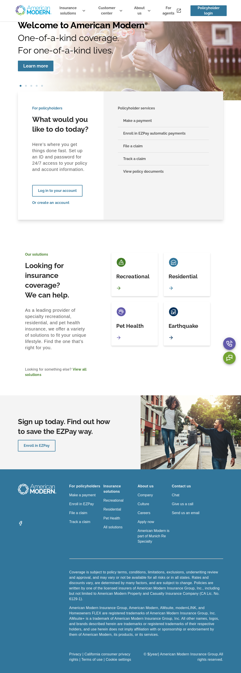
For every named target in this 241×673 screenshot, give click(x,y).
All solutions (113, 527)
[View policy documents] (163, 171)
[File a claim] (163, 146)
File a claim (78, 513)
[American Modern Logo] (37, 493)
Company (145, 495)
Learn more (35, 66)
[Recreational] (134, 274)
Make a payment (82, 495)
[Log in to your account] (57, 191)
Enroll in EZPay (37, 445)
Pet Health (112, 518)
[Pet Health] (134, 324)
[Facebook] (20, 525)
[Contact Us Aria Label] (229, 343)
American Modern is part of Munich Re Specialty (153, 536)
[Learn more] (35, 66)
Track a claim (80, 522)
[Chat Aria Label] (229, 358)
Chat (176, 495)
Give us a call (182, 504)
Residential (112, 509)
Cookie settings (118, 659)
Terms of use (92, 659)
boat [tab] (31, 86)
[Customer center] (110, 11)
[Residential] (187, 274)
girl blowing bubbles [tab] (20, 86)
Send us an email (186, 513)
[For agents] (172, 11)
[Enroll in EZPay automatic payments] (163, 133)
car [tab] (42, 86)
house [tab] (37, 86)
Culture (143, 504)
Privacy (75, 654)
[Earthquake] (187, 324)
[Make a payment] (163, 121)
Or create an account (50, 203)
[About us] (143, 11)
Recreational (114, 500)
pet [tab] (26, 86)
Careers (144, 513)
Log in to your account (57, 191)
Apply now (146, 522)
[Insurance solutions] (71, 11)
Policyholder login (209, 10)
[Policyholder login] (208, 10)
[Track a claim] (163, 159)
